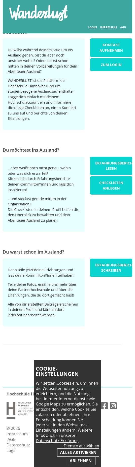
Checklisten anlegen (111, 185)
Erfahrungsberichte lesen (113, 166)
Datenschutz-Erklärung (57, 440)
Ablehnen (81, 460)
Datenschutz (19, 445)
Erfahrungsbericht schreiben (113, 268)
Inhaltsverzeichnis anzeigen (120, 10)
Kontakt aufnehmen (111, 47)
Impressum (108, 27)
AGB (123, 27)
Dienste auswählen (81, 446)
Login (92, 27)
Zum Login (111, 64)
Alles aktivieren (78, 452)
